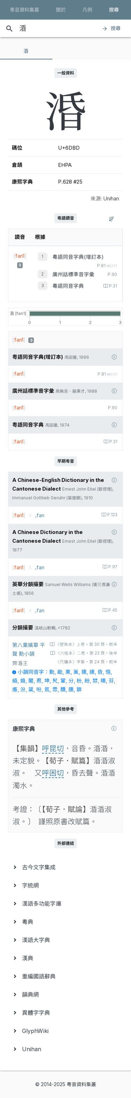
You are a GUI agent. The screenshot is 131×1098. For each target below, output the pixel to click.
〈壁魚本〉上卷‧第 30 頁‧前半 (85, 644)
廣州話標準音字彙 (73, 274)
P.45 (112, 610)
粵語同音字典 (68, 286)
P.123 (111, 514)
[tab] (26, 51)
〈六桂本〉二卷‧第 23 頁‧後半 (86, 653)
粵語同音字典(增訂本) (78, 257)
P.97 (112, 566)
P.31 (112, 286)
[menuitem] (65, 867)
